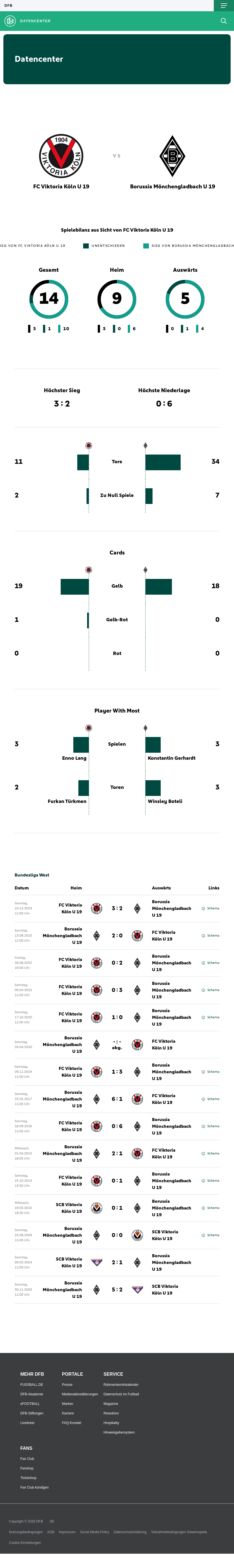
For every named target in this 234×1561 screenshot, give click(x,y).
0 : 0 (117, 1235)
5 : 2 (117, 1290)
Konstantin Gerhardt (172, 758)
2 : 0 (117, 936)
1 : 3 (117, 1072)
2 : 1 (117, 1153)
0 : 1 (117, 1181)
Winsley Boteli (165, 801)
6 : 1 (117, 1099)
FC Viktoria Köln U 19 (70, 908)
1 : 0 (117, 1017)
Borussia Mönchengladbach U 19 (171, 909)
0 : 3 (117, 990)
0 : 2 (117, 963)
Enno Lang (74, 758)
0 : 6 (117, 1126)
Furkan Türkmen (67, 801)
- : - (117, 1044)
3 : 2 (117, 908)
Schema (210, 908)
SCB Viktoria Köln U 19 (69, 1208)
